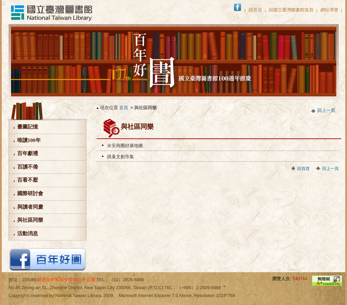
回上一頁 (326, 110)
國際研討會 (30, 193)
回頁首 (303, 168)
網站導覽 (329, 9)
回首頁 (255, 9)
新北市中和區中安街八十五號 (66, 279)
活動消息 (27, 233)
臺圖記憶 (27, 127)
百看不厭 (27, 180)
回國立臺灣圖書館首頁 (291, 9)
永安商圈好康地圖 (125, 145)
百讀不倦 (27, 167)
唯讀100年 (29, 140)
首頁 (123, 107)
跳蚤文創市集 (120, 156)
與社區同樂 (30, 220)
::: (4, 3)
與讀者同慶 (30, 207)
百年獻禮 (27, 153)
